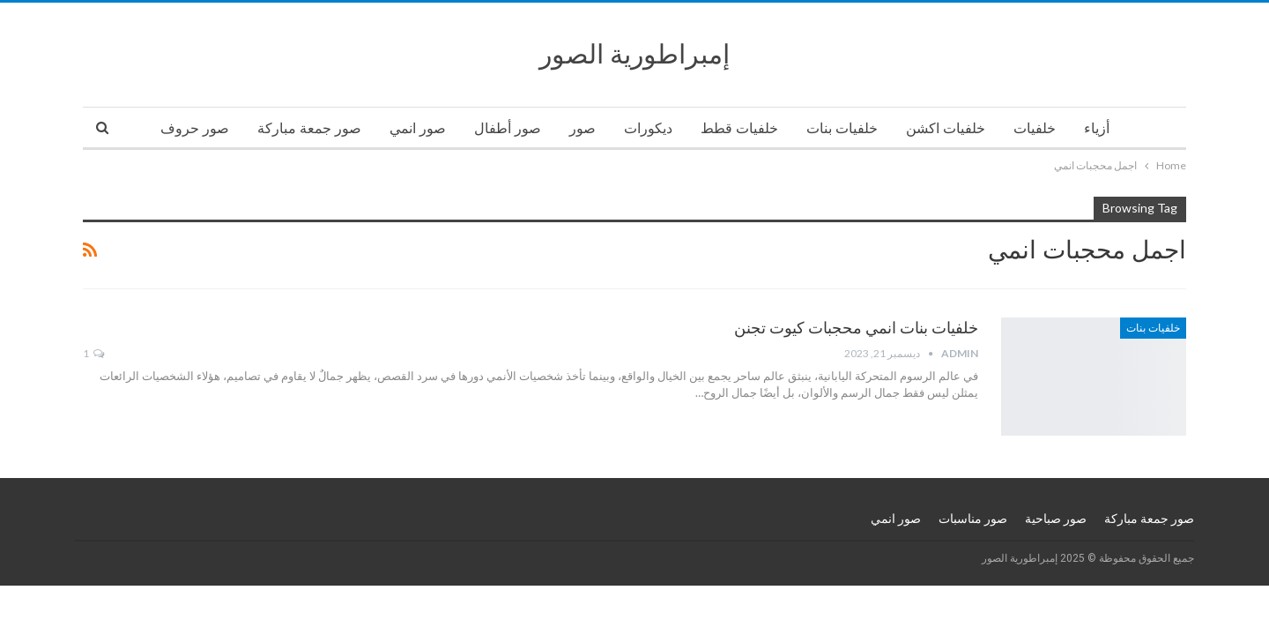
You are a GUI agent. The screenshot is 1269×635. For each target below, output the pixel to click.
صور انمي (418, 128)
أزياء (1096, 128)
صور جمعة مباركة (309, 128)
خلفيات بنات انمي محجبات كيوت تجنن (856, 327)
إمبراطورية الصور (634, 54)
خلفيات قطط (739, 128)
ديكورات (648, 128)
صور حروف (194, 128)
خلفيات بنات (842, 128)
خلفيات (1034, 128)
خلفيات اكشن (945, 128)
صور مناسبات (973, 519)
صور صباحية (1056, 519)
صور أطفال (507, 128)
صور (582, 128)
